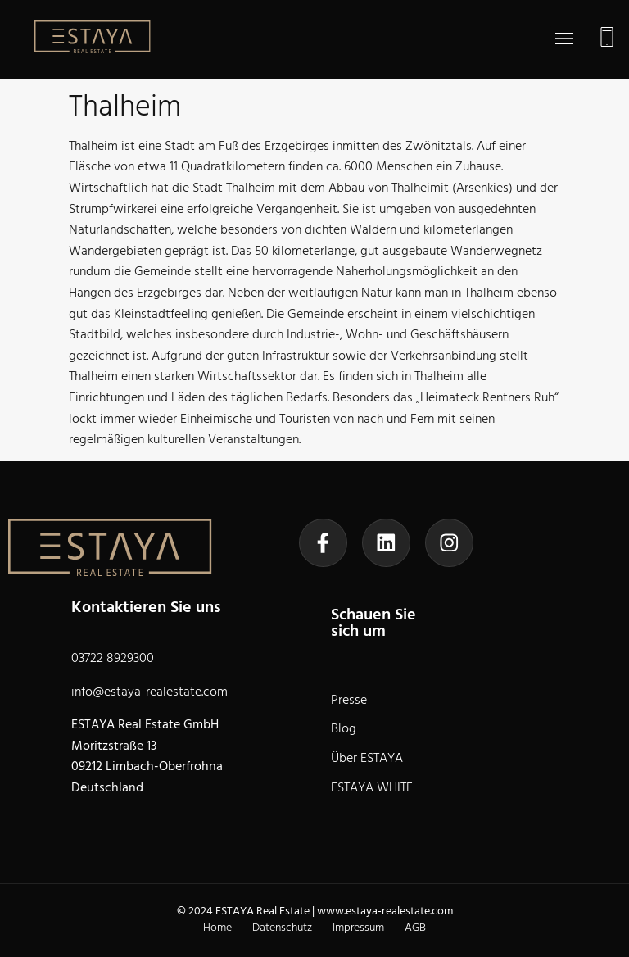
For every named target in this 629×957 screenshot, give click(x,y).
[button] (563, 40)
